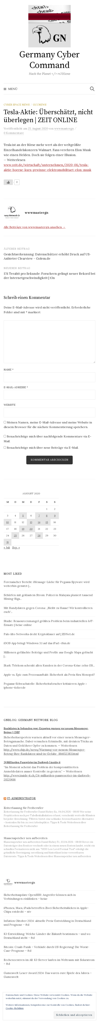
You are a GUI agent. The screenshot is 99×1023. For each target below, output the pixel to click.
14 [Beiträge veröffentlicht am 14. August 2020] (39, 522)
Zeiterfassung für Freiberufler (23, 808)
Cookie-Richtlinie (15, 1008)
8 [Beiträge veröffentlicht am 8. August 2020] (46, 515)
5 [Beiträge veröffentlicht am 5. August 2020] (23, 515)
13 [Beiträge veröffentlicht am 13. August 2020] (31, 522)
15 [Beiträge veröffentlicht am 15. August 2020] (47, 522)
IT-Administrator (21, 798)
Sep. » (16, 547)
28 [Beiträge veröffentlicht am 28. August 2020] (39, 535)
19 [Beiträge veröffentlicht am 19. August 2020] (23, 528)
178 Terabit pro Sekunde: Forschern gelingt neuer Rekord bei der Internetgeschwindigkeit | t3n (49, 276)
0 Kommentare (14, 133)
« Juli (7, 547)
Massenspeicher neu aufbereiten (25, 838)
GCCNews (39, 104)
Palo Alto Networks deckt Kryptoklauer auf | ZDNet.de (39, 634)
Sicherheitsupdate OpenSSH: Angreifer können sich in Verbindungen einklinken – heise (40, 896)
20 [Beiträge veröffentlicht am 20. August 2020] (31, 528)
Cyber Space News (17, 104)
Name (8, 369)
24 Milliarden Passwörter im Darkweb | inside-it (32, 762)
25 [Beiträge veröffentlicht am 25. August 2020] (15, 535)
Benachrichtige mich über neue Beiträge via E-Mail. (43, 447)
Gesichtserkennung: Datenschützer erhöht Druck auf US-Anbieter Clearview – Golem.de (47, 256)
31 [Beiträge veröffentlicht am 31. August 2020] (7, 542)
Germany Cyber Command (49, 60)
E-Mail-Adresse (16, 387)
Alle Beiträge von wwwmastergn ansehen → (35, 227)
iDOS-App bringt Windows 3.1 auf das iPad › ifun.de (37, 643)
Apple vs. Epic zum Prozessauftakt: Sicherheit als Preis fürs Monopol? (49, 674)
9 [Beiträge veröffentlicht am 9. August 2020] (55, 515)
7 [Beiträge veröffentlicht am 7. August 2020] (39, 515)
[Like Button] (8, 182)
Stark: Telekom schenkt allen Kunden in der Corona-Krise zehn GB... (49, 665)
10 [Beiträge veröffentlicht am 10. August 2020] (7, 522)
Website (9, 404)
